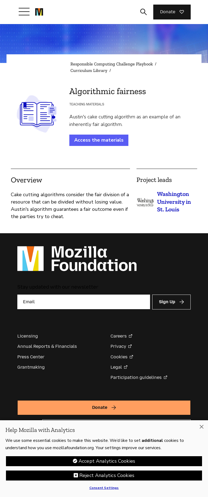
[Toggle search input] (143, 11)
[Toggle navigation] (24, 11)
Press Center (30, 356)
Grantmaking (31, 367)
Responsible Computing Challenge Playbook (111, 63)
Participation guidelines (136, 377)
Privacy (118, 346)
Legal (116, 367)
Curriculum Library (88, 70)
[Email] (83, 302)
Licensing (27, 336)
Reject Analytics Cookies (106, 475)
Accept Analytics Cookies (107, 461)
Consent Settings (104, 488)
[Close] (201, 427)
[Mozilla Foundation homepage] (39, 12)
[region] (104, 458)
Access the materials (98, 140)
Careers (118, 336)
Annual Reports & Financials (47, 346)
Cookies (119, 356)
